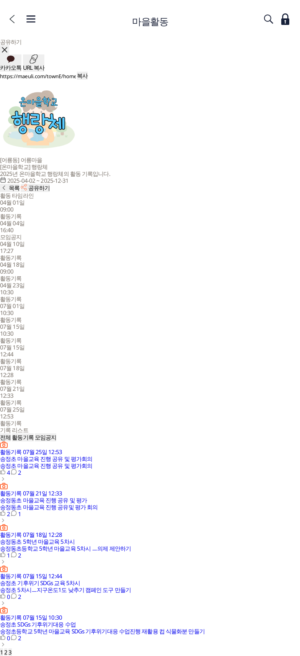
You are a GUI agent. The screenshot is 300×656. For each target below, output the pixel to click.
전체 (5, 437)
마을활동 (150, 21)
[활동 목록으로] (10, 188)
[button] (150, 209)
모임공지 (45, 437)
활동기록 (22, 437)
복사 (82, 75)
